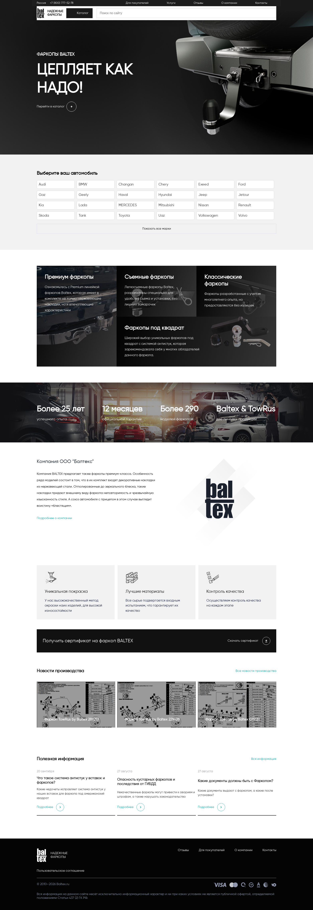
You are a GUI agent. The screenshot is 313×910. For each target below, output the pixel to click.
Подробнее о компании (54, 518)
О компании (244, 850)
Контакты (269, 850)
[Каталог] (110, 17)
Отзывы (183, 850)
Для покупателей (212, 850)
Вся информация (263, 759)
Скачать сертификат (249, 641)
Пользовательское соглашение (60, 870)
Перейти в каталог (56, 107)
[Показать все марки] (156, 229)
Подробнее (51, 807)
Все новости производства (256, 671)
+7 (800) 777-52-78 (61, 4)
